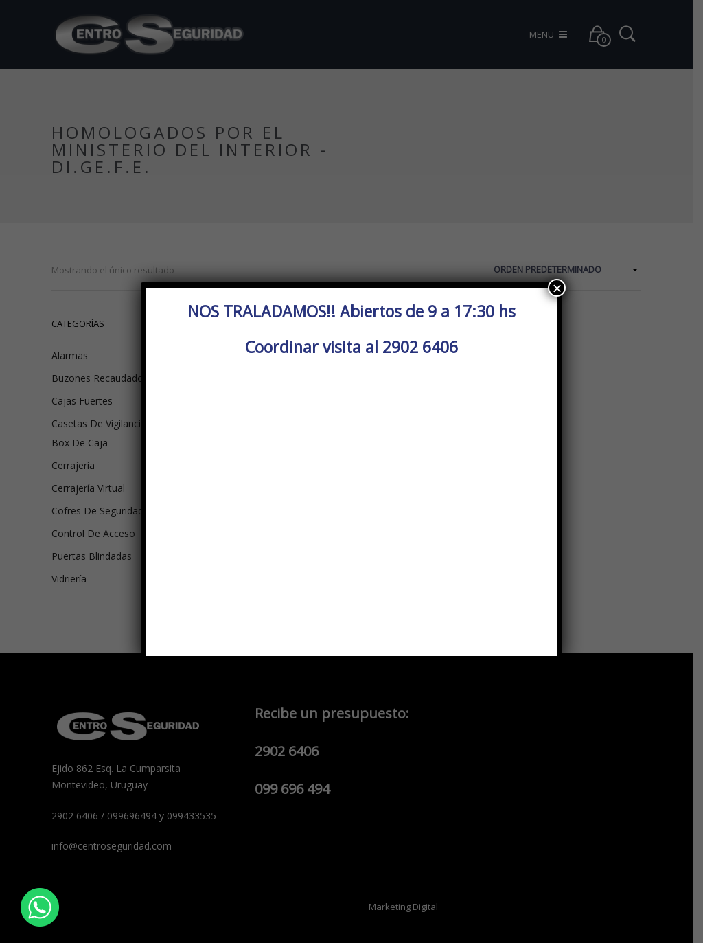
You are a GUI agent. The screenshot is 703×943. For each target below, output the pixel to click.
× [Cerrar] (557, 288)
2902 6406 (420, 347)
